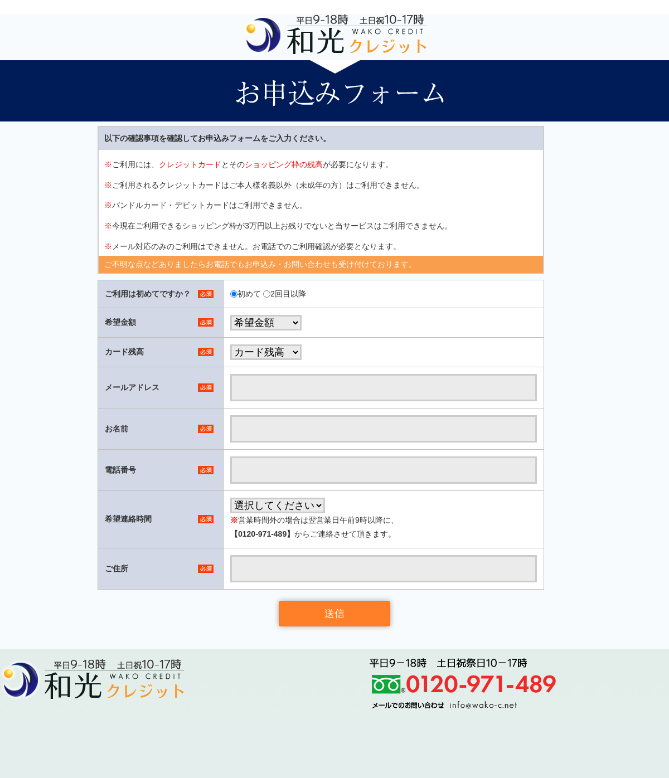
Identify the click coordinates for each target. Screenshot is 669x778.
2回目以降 (288, 293)
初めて (249, 293)
